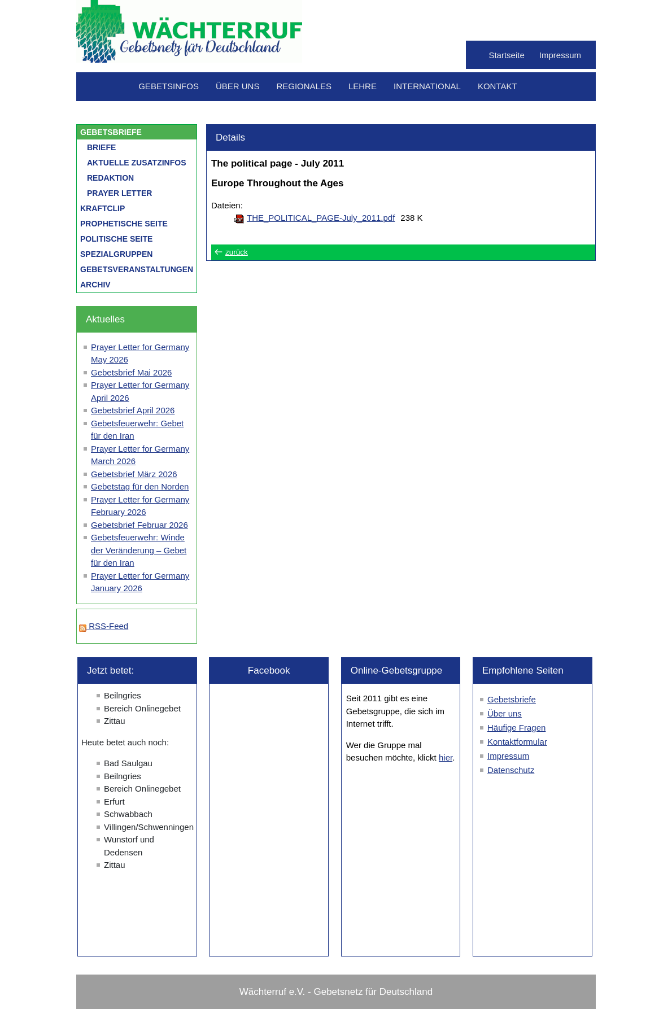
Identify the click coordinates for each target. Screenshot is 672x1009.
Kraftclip (102, 208)
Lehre (362, 86)
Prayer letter (119, 193)
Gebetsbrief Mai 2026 (131, 372)
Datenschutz (510, 770)
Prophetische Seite (124, 223)
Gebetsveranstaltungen (136, 269)
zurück (236, 252)
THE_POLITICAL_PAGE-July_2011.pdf (321, 217)
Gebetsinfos (168, 86)
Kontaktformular (517, 741)
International (427, 86)
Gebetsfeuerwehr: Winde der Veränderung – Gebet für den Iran (138, 549)
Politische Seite (116, 238)
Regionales (303, 86)
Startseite (506, 55)
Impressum (560, 55)
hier (445, 757)
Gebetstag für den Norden (140, 486)
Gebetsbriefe (111, 132)
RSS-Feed (103, 626)
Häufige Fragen (516, 727)
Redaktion (110, 177)
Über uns (238, 86)
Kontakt (497, 86)
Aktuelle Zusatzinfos (136, 162)
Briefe (101, 147)
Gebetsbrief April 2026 (132, 410)
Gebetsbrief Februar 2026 (139, 525)
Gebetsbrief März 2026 (134, 474)
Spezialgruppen (116, 254)
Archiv (95, 284)
